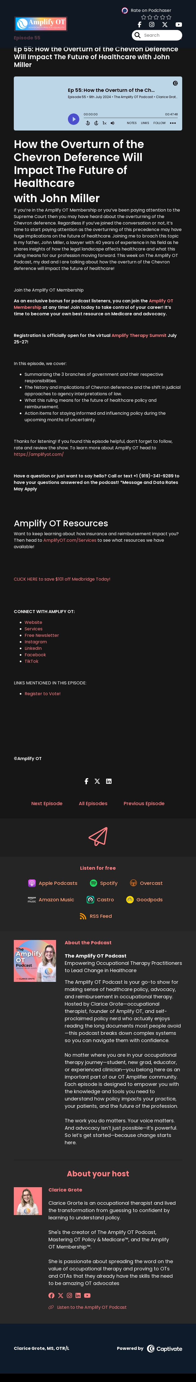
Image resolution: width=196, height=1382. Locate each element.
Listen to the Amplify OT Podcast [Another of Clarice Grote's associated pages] (87, 1316)
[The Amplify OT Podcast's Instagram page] (148, 26)
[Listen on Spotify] (104, 885)
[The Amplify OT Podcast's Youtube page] (175, 26)
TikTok (31, 661)
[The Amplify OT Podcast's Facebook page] (140, 26)
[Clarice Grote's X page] (58, 1304)
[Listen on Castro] (100, 905)
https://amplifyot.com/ (39, 454)
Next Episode (47, 803)
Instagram (36, 642)
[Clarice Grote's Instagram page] (65, 1304)
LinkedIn (33, 648)
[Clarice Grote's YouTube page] (78, 1304)
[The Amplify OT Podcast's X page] (161, 26)
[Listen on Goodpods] (146, 905)
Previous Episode (144, 803)
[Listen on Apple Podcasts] (50, 886)
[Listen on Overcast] (148, 886)
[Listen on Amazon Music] (49, 905)
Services (34, 629)
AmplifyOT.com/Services (70, 540)
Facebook (35, 655)
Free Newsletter (42, 635)
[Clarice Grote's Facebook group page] (51, 1304)
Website (33, 622)
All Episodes (93, 803)
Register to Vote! (43, 694)
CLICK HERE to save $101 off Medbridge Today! (62, 579)
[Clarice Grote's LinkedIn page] (71, 1304)
